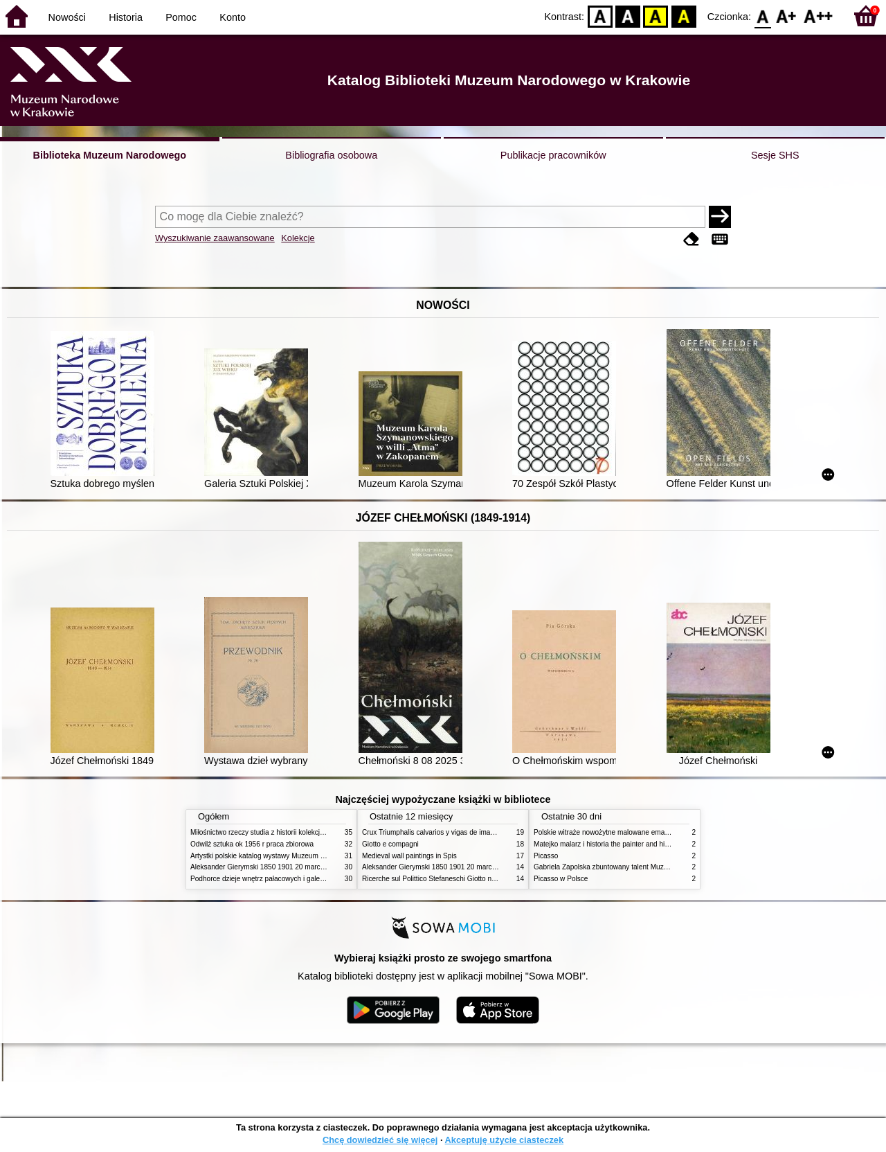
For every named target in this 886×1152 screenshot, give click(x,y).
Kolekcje (297, 238)
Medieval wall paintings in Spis (409, 856)
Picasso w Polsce (561, 879)
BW (628, 15)
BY (683, 15)
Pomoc (181, 17)
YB (656, 15)
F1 (786, 15)
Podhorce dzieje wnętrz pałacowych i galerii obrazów (272, 879)
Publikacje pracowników (553, 155)
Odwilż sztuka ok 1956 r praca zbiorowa (252, 844)
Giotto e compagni (390, 844)
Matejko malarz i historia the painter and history (607, 844)
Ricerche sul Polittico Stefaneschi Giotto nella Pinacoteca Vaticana (465, 879)
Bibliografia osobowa (331, 155)
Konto (232, 17)
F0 (762, 15)
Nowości (67, 17)
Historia (126, 17)
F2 (818, 15)
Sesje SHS (775, 155)
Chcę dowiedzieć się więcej (380, 1140)
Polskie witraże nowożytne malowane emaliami (606, 832)
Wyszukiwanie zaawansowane (215, 238)
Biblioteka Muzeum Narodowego (109, 155)
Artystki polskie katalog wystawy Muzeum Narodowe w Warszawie (292, 856)
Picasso (546, 856)
